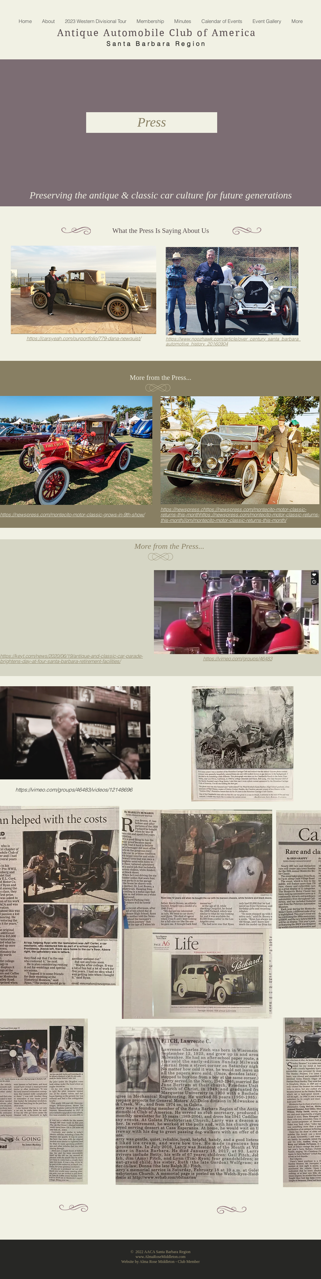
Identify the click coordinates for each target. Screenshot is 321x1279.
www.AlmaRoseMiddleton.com (161, 1256)
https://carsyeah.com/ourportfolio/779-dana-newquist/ (84, 338)
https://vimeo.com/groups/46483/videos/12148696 (73, 789)
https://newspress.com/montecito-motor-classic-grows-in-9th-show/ (72, 514)
